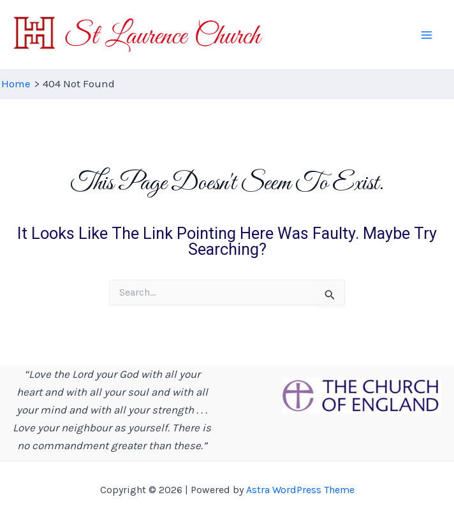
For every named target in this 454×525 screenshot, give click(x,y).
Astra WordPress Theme (300, 490)
